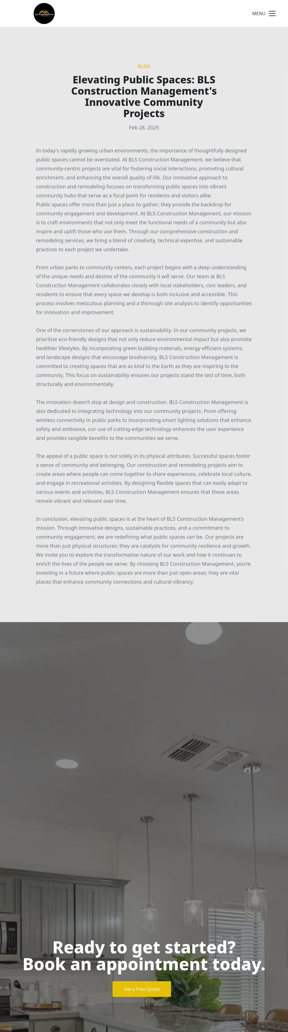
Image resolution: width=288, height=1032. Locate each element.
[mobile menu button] (272, 13)
